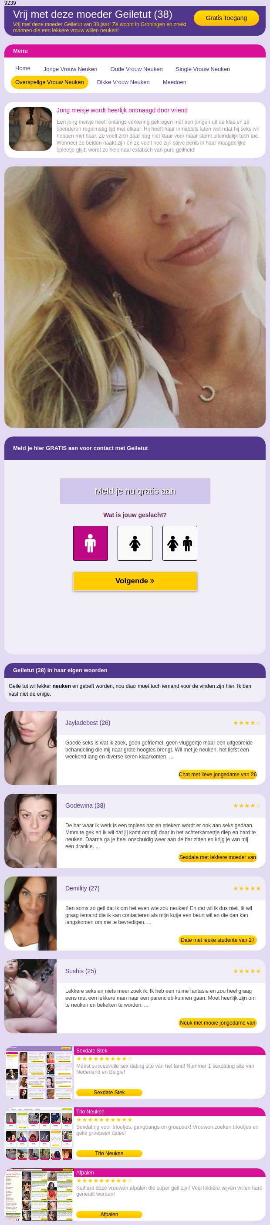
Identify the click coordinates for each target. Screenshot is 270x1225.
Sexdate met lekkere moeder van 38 (217, 858)
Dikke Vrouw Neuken (123, 82)
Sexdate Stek (109, 1093)
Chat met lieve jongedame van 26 (218, 775)
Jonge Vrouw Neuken (71, 69)
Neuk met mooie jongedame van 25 (218, 1024)
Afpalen (109, 1214)
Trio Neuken (109, 1154)
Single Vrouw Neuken (203, 69)
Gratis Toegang (226, 17)
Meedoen (174, 82)
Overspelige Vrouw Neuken (49, 82)
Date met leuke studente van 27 (217, 940)
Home (22, 68)
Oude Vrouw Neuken (137, 69)
